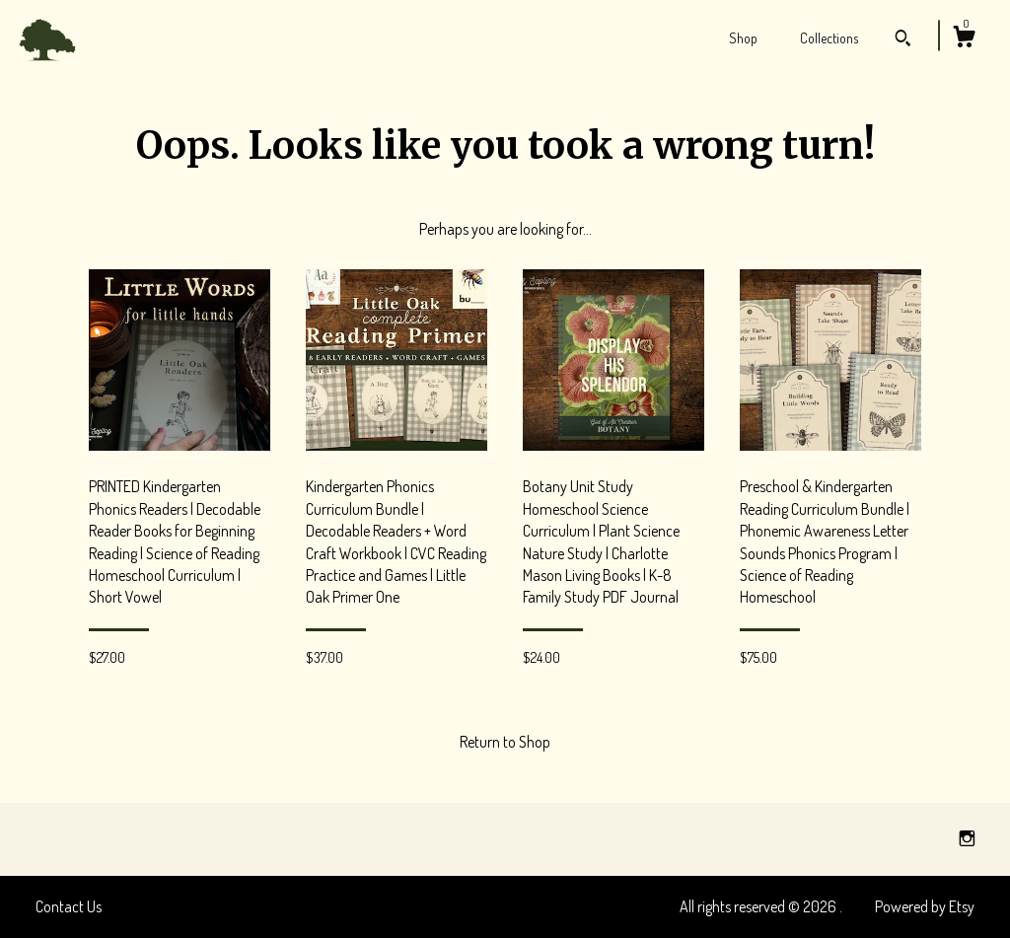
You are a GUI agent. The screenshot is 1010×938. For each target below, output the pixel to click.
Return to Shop (505, 742)
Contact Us (69, 906)
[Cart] (963, 39)
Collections (829, 38)
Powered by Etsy (924, 906)
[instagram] (967, 838)
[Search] (903, 40)
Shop (743, 38)
